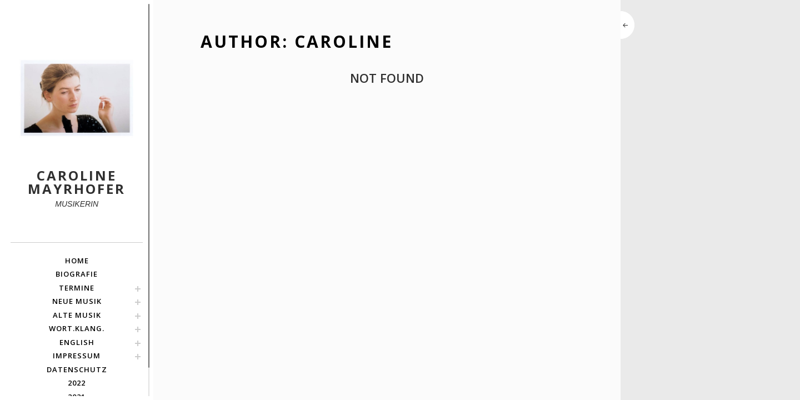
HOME (77, 261)
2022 (77, 383)
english (76, 342)
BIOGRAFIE (77, 274)
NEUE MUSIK (77, 301)
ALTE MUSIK (77, 315)
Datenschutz (77, 369)
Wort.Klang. (76, 328)
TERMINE (76, 288)
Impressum (77, 356)
